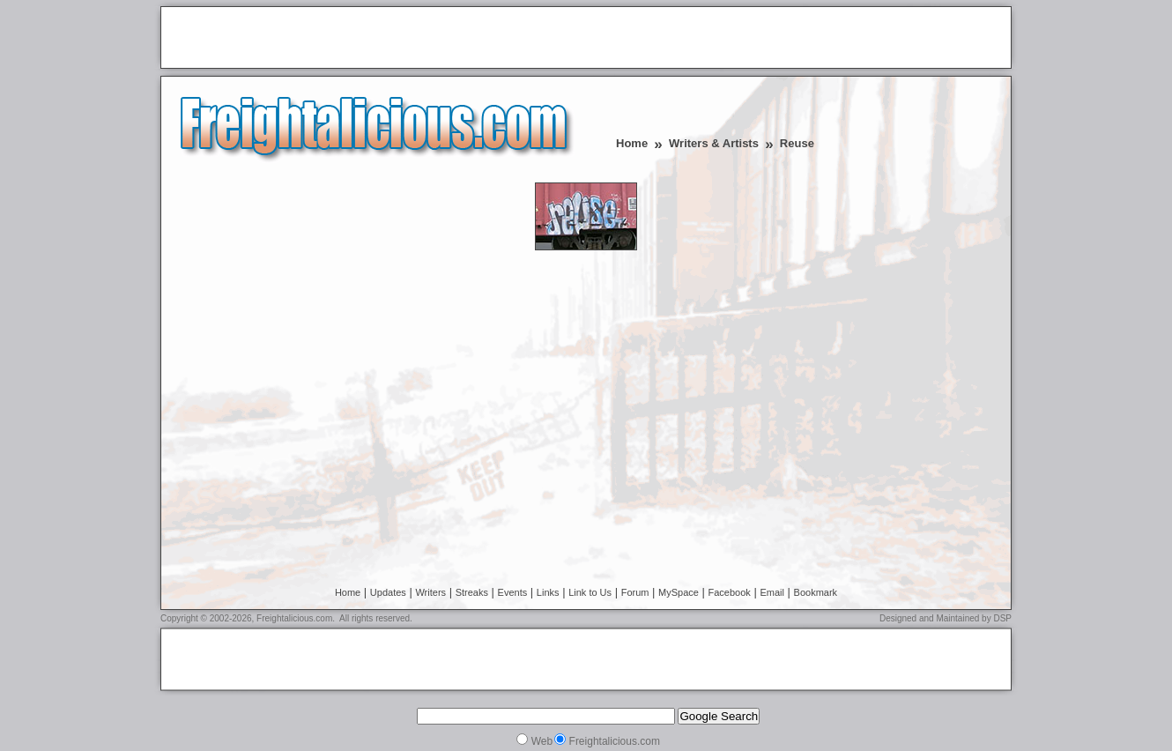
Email (772, 592)
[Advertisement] (373, 38)
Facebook (729, 592)
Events (513, 592)
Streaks (472, 592)
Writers (430, 592)
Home (632, 143)
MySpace (678, 592)
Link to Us (590, 592)
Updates (388, 592)
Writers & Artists (714, 143)
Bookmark (816, 592)
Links (548, 592)
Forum (635, 592)
